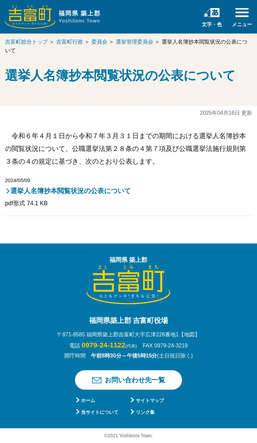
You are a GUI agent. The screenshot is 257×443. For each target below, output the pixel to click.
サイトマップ (150, 400)
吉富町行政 (69, 42)
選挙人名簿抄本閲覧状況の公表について (70, 191)
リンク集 (145, 412)
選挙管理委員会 (134, 42)
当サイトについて (99, 412)
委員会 (99, 42)
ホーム (88, 400)
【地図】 (189, 334)
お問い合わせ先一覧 (135, 380)
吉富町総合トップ (26, 42)
